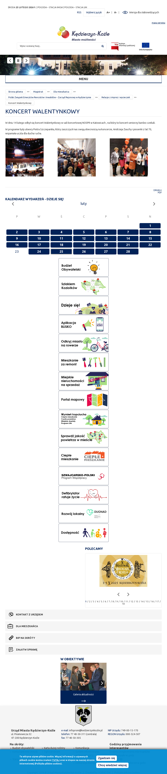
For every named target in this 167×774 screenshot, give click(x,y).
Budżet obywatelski (23, 748)
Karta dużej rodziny (54, 748)
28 (128, 251)
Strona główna (15, 92)
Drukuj (158, 190)
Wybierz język (94, 12)
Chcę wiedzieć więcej (112, 765)
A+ (108, 12)
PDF (160, 192)
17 (39, 244)
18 (61, 244)
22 (150, 244)
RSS (79, 12)
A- (115, 12)
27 (106, 251)
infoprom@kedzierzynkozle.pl (86, 730)
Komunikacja (82, 748)
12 (84, 238)
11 (61, 238)
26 (84, 251)
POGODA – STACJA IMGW (50, 7)
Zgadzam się (106, 758)
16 (17, 244)
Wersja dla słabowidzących (144, 12)
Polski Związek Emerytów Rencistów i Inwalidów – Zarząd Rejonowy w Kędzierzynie (49, 97)
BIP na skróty (25, 637)
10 (39, 238)
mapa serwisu (158, 23)
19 (84, 244)
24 (39, 251)
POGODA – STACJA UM (75, 7)
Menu (83, 79)
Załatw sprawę (26, 649)
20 (106, 244)
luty (83, 203)
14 (128, 238)
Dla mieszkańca (61, 92)
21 (128, 244)
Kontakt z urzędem (29, 614)
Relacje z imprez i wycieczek (116, 97)
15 (150, 238)
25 (61, 251)
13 (106, 238)
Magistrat (38, 92)
